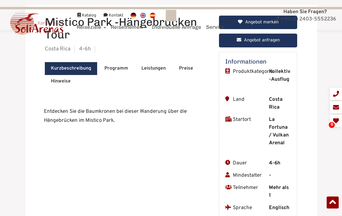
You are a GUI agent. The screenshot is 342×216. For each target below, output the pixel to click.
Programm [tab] (116, 173)
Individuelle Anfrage (176, 20)
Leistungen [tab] (153, 173)
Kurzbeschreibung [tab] (71, 173)
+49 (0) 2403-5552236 (305, 19)
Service (217, 20)
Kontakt (113, 8)
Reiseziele (91, 20)
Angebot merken (258, 127)
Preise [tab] (186, 173)
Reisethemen (129, 20)
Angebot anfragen (258, 145)
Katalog (86, 8)
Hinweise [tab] (61, 186)
